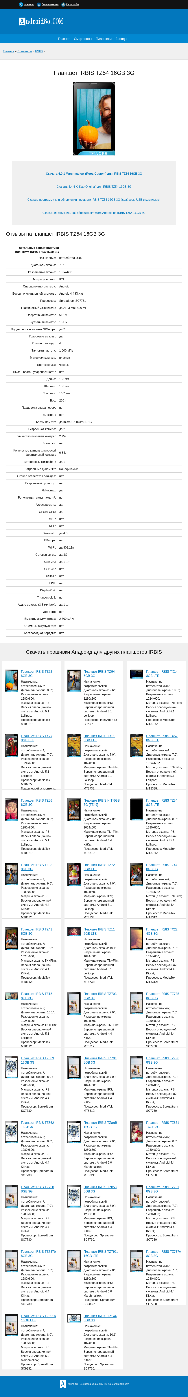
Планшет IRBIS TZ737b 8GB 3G (38, 1254)
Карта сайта (72, 4)
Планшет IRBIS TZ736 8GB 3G (162, 1060)
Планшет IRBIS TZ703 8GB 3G (100, 996)
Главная (64, 39)
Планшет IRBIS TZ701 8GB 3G (100, 1060)
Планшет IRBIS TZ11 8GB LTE (99, 931)
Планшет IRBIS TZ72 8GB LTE (99, 867)
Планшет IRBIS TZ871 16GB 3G (162, 1125)
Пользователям (50, 4)
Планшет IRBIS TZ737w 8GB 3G (164, 1254)
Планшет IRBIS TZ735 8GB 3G (162, 996)
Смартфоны (83, 39)
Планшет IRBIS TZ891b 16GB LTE (38, 1318)
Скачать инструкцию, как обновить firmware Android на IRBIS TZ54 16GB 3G (94, 212)
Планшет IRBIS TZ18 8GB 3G (36, 996)
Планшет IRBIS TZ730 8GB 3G (37, 1189)
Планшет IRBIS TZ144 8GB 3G (100, 1318)
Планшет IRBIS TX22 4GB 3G (162, 931)
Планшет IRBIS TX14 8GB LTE (162, 674)
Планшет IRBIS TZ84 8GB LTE (161, 803)
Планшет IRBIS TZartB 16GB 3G (100, 1125)
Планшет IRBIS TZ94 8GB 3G (99, 674)
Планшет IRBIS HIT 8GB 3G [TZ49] (102, 803)
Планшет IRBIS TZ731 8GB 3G (162, 1189)
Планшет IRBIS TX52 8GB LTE (162, 738)
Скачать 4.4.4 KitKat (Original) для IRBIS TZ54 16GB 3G (94, 186)
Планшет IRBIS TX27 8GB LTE (36, 738)
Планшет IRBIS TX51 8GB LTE (99, 738)
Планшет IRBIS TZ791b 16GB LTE (101, 1254)
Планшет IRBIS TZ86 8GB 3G (36, 803)
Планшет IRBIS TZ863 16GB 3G (37, 1060)
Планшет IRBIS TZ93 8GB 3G (36, 867)
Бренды (121, 39)
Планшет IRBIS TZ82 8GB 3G (36, 674)
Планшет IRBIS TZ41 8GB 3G (36, 931)
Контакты (29, 4)
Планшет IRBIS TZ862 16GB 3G (37, 1125)
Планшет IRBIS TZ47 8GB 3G (161, 867)
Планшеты (104, 39)
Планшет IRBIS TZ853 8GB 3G (100, 1189)
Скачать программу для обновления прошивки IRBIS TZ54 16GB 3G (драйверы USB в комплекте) (94, 199)
